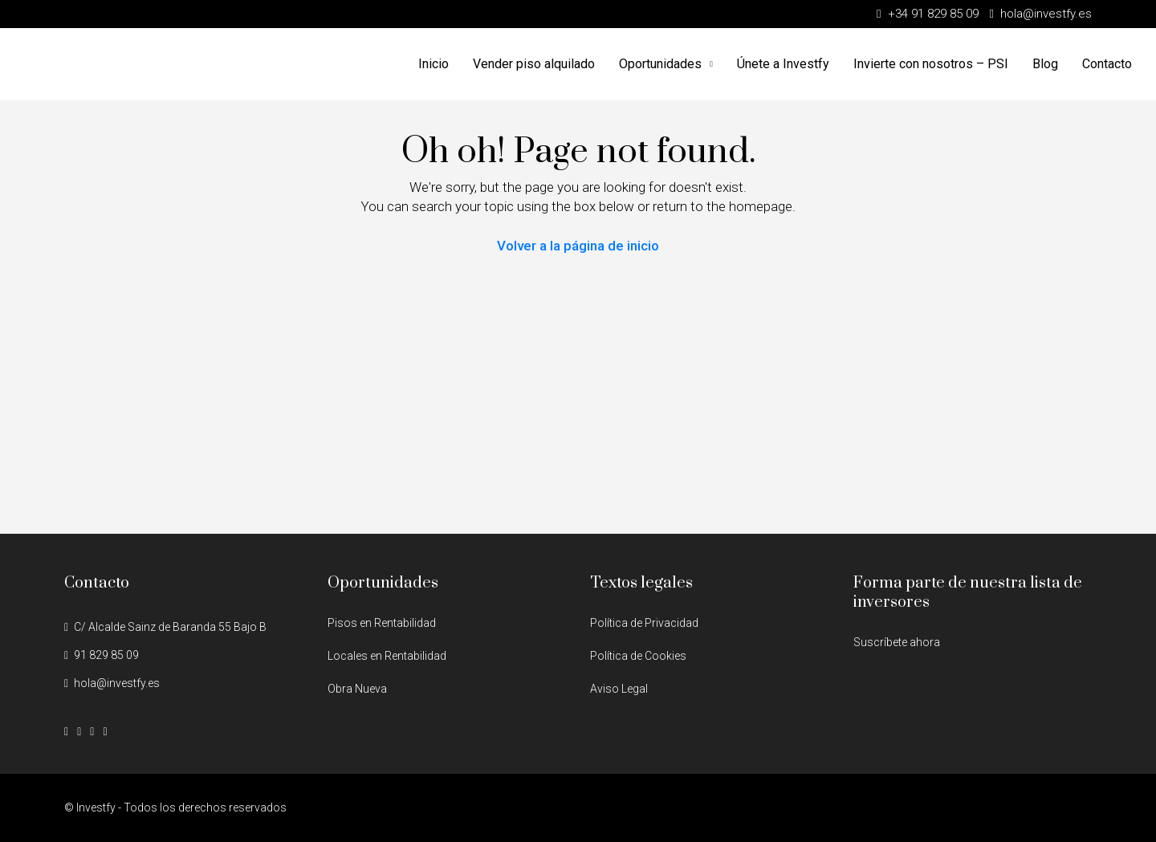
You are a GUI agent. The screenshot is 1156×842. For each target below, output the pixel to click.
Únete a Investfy (783, 63)
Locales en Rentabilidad (387, 655)
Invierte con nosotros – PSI (930, 63)
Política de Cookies (638, 655)
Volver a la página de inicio (578, 246)
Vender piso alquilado (534, 63)
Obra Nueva (357, 688)
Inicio (433, 63)
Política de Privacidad (644, 622)
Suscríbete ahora (896, 642)
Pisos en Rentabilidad (382, 622)
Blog (1045, 63)
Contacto (1107, 63)
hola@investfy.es (117, 683)
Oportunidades (660, 63)
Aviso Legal (619, 688)
